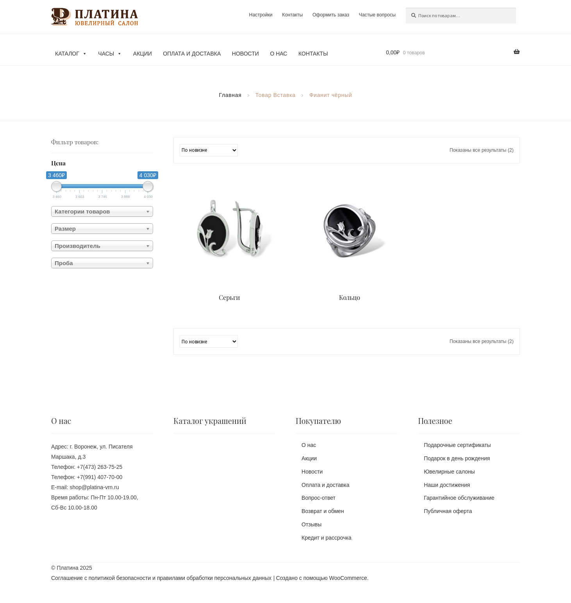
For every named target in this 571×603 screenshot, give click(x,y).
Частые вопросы (377, 15)
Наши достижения (447, 485)
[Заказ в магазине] (209, 150)
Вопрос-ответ (318, 498)
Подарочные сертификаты (457, 445)
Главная (230, 95)
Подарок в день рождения (457, 458)
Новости (245, 53)
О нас (278, 53)
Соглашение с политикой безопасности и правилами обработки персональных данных (161, 578)
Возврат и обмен (323, 511)
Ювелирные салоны (449, 471)
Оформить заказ (330, 15)
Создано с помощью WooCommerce (321, 578)
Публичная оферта (448, 511)
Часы (110, 53)
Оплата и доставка (192, 53)
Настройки (260, 15)
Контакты (292, 15)
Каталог (71, 53)
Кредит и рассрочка (327, 538)
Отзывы (311, 524)
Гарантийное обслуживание (459, 498)
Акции (142, 53)
